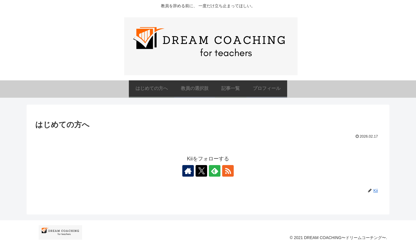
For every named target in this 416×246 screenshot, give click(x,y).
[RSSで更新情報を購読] (228, 171)
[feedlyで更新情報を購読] (214, 171)
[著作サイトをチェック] (188, 171)
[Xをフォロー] (201, 171)
